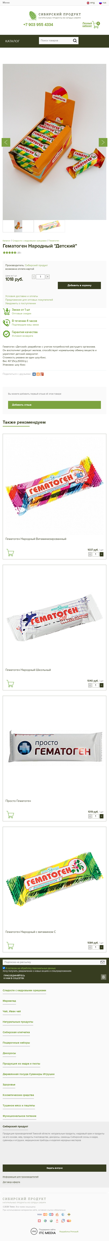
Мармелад (9, 1001)
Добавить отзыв (21, 404)
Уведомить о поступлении (20, 303)
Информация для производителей (20, 1177)
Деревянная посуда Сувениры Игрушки (29, 1074)
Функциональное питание (19, 1116)
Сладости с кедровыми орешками (30, 240)
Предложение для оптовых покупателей (29, 299)
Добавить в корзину (79, 285)
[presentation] (10, 128)
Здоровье (9, 1084)
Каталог (6, 240)
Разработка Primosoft (68, 1232)
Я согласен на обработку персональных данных (30, 968)
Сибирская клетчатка (16, 1032)
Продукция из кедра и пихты (21, 1063)
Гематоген (54, 240)
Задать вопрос (55, 1168)
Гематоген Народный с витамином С (31, 932)
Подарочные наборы (16, 1043)
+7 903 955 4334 (38, 24)
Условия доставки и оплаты (21, 296)
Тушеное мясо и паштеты (19, 1105)
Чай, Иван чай (12, 1011)
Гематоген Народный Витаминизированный (36, 539)
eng (91, 2)
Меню (6, 2)
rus (102, 2)
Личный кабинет (87, 24)
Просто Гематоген (18, 801)
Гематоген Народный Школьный (28, 670)
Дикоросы (9, 1053)
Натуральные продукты (18, 1022)
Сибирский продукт (36, 265)
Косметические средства (18, 1095)
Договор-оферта (11, 1182)
